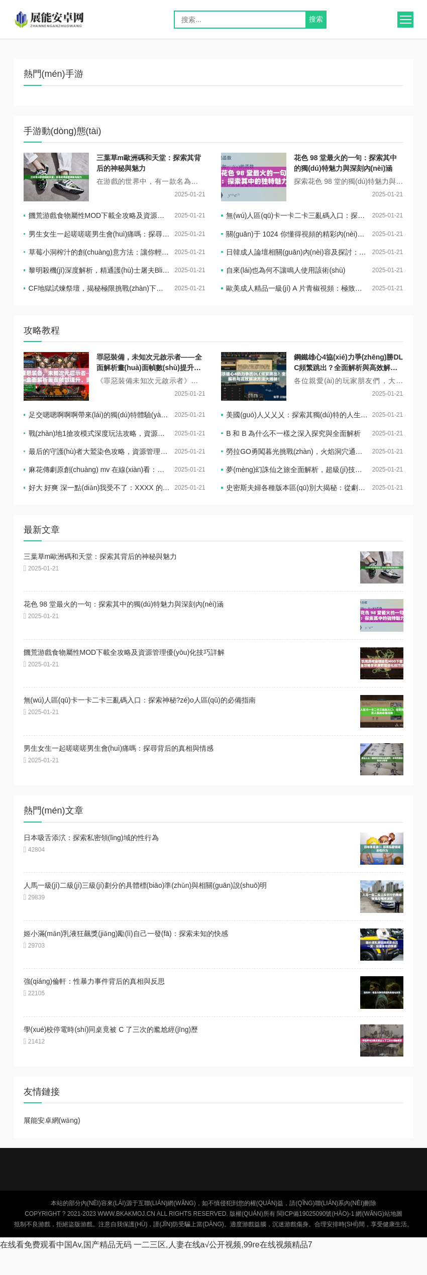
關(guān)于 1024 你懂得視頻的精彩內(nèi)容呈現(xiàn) (297, 234)
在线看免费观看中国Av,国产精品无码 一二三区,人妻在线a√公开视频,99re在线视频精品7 (156, 1244)
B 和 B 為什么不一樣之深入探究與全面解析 (293, 433)
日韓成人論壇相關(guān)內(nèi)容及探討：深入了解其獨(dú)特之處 (297, 252)
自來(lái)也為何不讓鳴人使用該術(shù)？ (285, 270)
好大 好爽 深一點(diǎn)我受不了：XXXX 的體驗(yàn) (99, 488)
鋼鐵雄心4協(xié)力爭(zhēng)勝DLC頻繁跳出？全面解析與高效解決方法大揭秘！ (348, 367)
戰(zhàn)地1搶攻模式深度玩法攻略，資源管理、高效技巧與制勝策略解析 (99, 433)
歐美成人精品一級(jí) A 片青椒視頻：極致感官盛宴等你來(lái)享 (297, 288)
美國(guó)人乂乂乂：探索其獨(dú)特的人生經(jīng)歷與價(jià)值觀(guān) (297, 415)
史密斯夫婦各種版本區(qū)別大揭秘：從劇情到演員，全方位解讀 (297, 488)
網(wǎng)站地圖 (379, 1213)
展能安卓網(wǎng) (58, 20)
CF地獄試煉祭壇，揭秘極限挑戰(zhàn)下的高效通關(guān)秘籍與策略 (99, 288)
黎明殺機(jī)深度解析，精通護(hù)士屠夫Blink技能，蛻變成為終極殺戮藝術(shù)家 (99, 270)
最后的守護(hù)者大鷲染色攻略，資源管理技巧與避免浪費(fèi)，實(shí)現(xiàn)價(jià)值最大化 (99, 451)
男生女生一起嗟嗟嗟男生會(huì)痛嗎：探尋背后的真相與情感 (99, 234)
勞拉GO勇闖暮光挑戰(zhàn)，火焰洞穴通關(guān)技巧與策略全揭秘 (297, 451)
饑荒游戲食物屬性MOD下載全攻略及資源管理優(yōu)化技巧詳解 (99, 215)
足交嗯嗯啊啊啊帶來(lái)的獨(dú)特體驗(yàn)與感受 (99, 415)
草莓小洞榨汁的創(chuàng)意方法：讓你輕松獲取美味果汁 (99, 252)
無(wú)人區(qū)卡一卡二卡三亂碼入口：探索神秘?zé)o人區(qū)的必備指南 (297, 215)
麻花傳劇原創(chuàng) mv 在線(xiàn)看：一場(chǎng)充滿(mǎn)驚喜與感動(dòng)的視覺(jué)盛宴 (99, 470)
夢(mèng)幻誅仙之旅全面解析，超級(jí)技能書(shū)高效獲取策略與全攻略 (297, 470)
